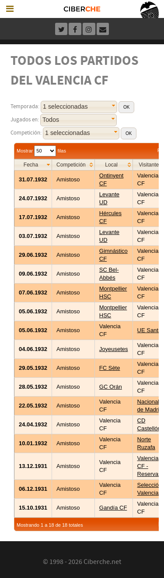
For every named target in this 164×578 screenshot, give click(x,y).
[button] (126, 107)
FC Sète (109, 368)
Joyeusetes (113, 349)
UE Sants (149, 330)
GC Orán (110, 386)
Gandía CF (113, 507)
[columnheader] (33, 164)
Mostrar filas (41, 150)
